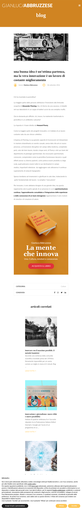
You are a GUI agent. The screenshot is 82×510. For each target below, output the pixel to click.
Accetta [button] (74, 506)
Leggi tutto (30, 371)
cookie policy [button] (31, 484)
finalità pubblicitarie (58, 490)
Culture (63, 286)
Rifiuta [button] (61, 506)
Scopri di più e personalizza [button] (15, 506)
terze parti (35, 486)
